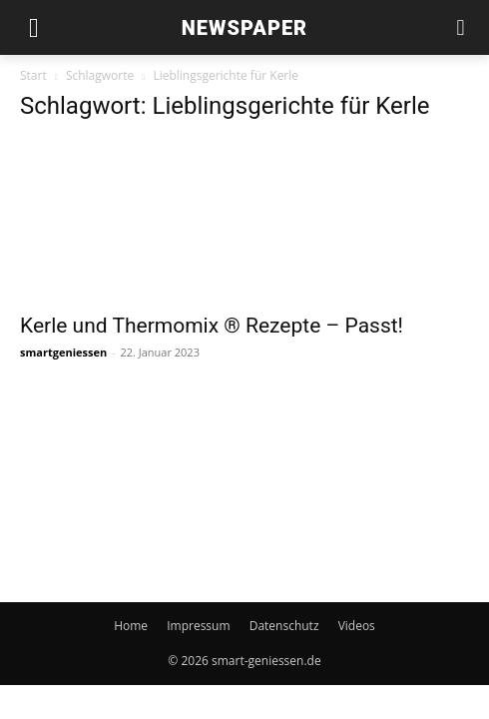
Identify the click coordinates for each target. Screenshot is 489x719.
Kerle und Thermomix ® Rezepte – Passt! (211, 326)
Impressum (198, 625)
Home (131, 625)
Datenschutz (284, 625)
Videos (356, 625)
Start (33, 75)
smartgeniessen (63, 352)
